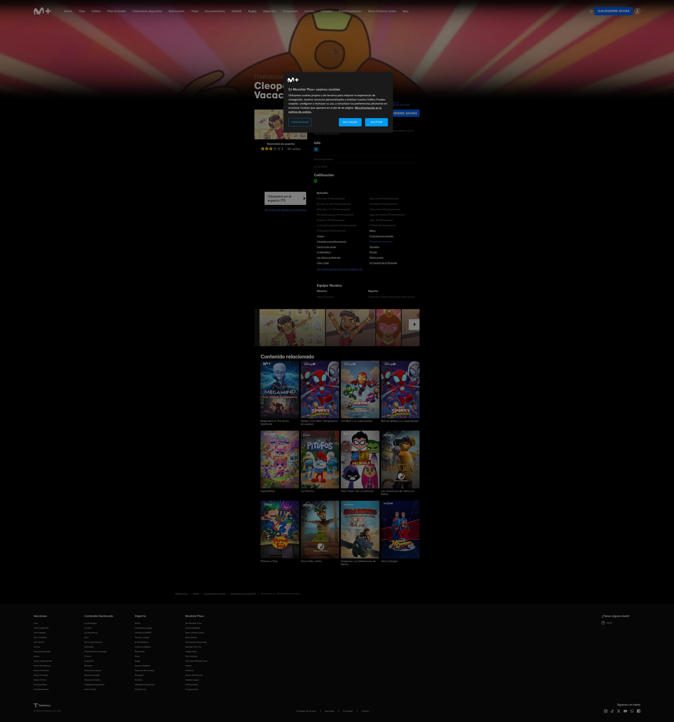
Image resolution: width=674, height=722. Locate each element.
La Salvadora (324, 252)
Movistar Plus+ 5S (193, 647)
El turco (87, 656)
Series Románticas (42, 666)
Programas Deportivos (94, 684)
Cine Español (40, 632)
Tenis (194, 11)
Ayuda (607, 622)
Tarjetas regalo (192, 680)
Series (68, 11)
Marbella (88, 666)
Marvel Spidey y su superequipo (400, 421)
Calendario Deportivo (145, 684)
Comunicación (191, 684)
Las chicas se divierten (329, 257)
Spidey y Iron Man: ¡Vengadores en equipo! (319, 422)
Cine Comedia (40, 637)
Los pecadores (91, 632)
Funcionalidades (350, 11)
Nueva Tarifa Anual (194, 675)
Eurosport (139, 675)
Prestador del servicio (306, 711)
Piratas (373, 252)
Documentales (215, 11)
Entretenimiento (41, 689)
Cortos (309, 11)
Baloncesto (177, 11)
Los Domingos (90, 623)
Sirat (86, 637)
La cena (87, 628)
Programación (191, 689)
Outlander (89, 647)
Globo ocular (377, 257)
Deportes (269, 11)
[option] (292, 327)
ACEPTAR (376, 122)
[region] (338, 102)
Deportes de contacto (145, 670)
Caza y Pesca (90, 689)
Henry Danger (389, 561)
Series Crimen (40, 680)
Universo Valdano (143, 647)
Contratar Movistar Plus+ (196, 661)
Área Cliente (191, 637)
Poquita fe (89, 661)
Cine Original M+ (41, 628)
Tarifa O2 (189, 670)
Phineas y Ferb (269, 561)
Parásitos (374, 247)
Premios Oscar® (91, 675)
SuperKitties (268, 491)
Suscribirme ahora (614, 11)
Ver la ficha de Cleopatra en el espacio (285, 209)
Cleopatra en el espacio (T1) (279, 198)
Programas (290, 11)
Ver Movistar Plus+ (193, 623)
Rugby (252, 11)
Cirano (320, 236)
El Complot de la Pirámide (383, 263)
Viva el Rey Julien (311, 561)
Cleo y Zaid (323, 263)
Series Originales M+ (43, 661)
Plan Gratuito (116, 11)
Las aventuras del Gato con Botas (398, 493)
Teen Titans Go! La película (357, 491)
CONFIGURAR (300, 122)
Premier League (142, 637)
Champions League (143, 628)
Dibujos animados (92, 680)
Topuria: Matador (142, 666)
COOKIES (365, 711)
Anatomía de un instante (95, 651)
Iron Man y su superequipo (356, 421)
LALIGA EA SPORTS (143, 632)
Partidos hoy (140, 689)
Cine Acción (39, 642)
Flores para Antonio (93, 642)
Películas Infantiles (42, 651)
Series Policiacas (41, 670)
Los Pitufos (307, 491)
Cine (82, 11)
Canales (326, 11)
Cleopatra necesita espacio (331, 241)
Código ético (191, 651)
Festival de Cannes (92, 670)
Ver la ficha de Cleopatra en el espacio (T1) (339, 269)
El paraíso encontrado (381, 236)
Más (405, 11)
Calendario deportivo (147, 11)
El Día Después (141, 642)
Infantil (236, 11)
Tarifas (188, 666)
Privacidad (348, 711)
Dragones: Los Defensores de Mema (358, 563)
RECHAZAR (350, 122)
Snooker (138, 680)
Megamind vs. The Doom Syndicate (275, 422)
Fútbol (96, 11)
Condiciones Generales (196, 642)
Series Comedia (41, 675)
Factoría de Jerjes (326, 247)
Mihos (373, 230)
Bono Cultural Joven (382, 11)
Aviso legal (329, 711)
